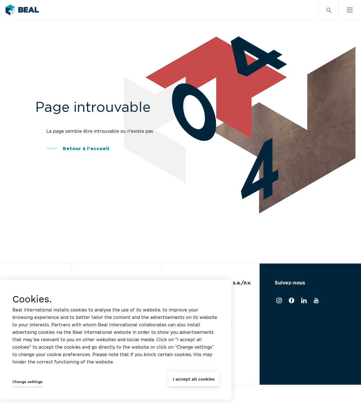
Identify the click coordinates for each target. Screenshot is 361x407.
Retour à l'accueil (86, 148)
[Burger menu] (350, 9)
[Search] (328, 10)
